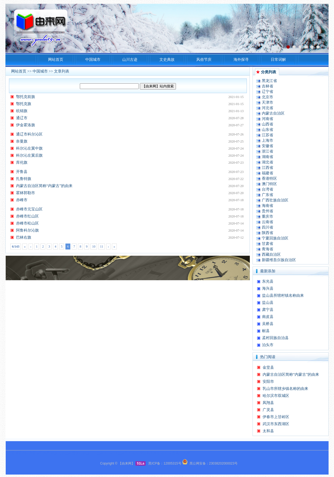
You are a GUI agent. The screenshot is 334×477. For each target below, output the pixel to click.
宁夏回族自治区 (275, 238)
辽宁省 (267, 92)
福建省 (267, 173)
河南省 (267, 119)
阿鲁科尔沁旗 (27, 230)
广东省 (267, 195)
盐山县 (267, 303)
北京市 (267, 97)
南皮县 (267, 317)
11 (101, 246)
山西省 (267, 124)
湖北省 (267, 162)
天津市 (267, 102)
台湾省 (267, 189)
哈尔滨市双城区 (276, 396)
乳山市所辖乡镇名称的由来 (285, 389)
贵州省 (267, 211)
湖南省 (267, 157)
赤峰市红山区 (27, 216)
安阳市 (268, 382)
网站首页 (18, 71)
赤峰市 (21, 200)
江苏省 (267, 135)
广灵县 (268, 410)
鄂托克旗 (23, 104)
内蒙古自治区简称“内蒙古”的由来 (44, 186)
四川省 (267, 227)
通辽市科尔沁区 (29, 134)
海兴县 (267, 288)
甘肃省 (267, 244)
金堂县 (268, 367)
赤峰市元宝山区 (29, 209)
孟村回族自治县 (275, 338)
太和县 (268, 431)
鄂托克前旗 (25, 97)
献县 (266, 331)
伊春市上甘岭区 (276, 417)
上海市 (267, 140)
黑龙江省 (269, 81)
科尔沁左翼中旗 (29, 148)
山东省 (267, 130)
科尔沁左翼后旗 (29, 155)
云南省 (267, 222)
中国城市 (40, 71)
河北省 (267, 108)
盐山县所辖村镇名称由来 (283, 295)
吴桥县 (267, 324)
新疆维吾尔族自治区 (279, 260)
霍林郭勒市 (25, 193)
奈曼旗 (21, 141)
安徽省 (267, 146)
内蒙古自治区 (273, 113)
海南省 (267, 206)
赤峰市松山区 (27, 223)
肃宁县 (267, 310)
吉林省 (267, 86)
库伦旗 (21, 162)
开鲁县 (21, 172)
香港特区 (269, 178)
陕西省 (267, 233)
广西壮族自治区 (275, 200)
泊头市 (267, 345)
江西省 (267, 168)
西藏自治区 (271, 254)
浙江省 (267, 151)
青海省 (267, 249)
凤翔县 (268, 403)
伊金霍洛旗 (25, 125)
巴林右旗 (23, 237)
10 (93, 246)
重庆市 (267, 216)
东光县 (267, 281)
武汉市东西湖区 (276, 424)
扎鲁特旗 (23, 179)
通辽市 (21, 118)
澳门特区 (269, 184)
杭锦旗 (21, 111)
